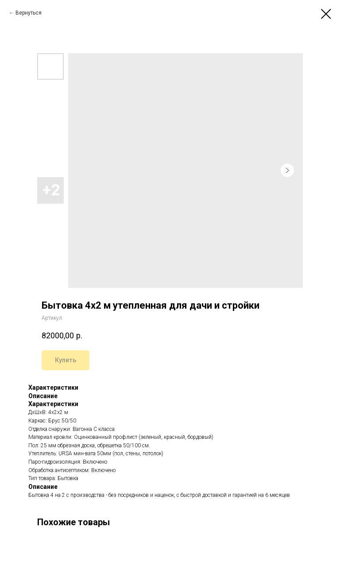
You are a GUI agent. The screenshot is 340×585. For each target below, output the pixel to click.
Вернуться (28, 13)
